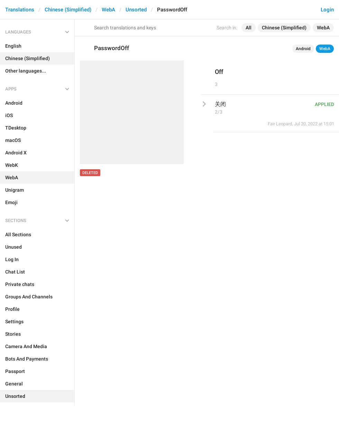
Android (303, 48)
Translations (19, 10)
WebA (108, 10)
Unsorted (136, 10)
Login (327, 10)
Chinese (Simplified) (68, 10)
